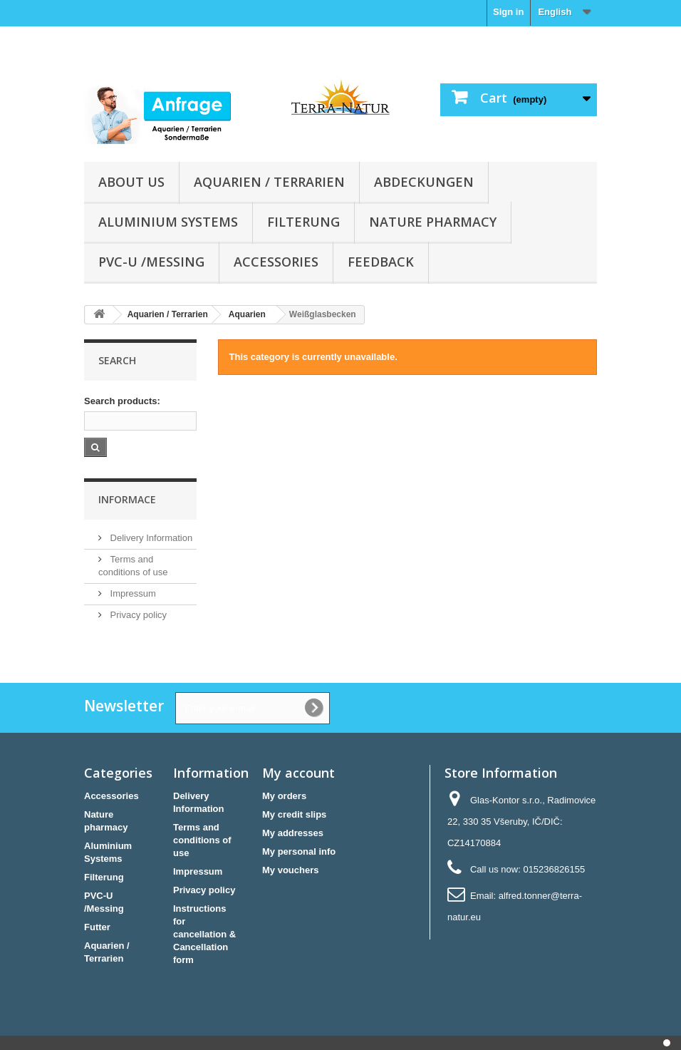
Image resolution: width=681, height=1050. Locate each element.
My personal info (299, 851)
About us (131, 181)
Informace (127, 499)
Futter (97, 927)
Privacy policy (137, 614)
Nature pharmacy (433, 221)
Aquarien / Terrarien (269, 181)
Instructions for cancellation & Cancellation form (204, 934)
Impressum (132, 593)
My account (298, 772)
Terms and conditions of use (202, 840)
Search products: (122, 401)
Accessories (276, 261)
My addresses (292, 833)
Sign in (508, 11)
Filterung (303, 221)
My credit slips (294, 814)
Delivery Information (150, 537)
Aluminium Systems (168, 221)
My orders (284, 796)
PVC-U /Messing (151, 261)
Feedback (381, 261)
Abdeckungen (424, 181)
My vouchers (290, 870)
